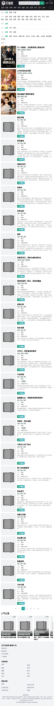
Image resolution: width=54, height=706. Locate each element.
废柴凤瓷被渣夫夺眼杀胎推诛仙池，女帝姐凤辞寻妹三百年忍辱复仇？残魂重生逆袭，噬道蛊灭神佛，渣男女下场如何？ (34, 456)
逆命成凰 (20, 328)
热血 (39, 19)
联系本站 (4, 648)
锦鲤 (18, 166)
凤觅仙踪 (20, 211)
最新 (6, 36)
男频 (10, 12)
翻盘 (26, 283)
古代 (10, 28)
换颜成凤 (20, 561)
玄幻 (39, 8)
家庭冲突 (29, 49)
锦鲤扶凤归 (21, 164)
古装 (22, 330)
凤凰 (25, 120)
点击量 (43, 36)
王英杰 (23, 381)
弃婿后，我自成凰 (24, 421)
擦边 (35, 19)
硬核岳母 (24, 49)
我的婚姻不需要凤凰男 (25, 94)
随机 (38, 36)
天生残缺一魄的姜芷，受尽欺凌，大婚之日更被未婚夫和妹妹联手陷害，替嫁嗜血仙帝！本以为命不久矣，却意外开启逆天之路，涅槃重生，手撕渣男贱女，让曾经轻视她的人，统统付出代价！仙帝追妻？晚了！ (34, 597)
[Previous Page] (19, 608)
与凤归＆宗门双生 (24, 444)
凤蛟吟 (19, 187)
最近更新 (49, 36)
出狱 (18, 306)
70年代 (22, 353)
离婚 (26, 96)
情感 (31, 19)
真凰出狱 (20, 304)
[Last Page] (38, 608)
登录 (47, 3)
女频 (14, 12)
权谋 (6, 8)
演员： (19, 54)
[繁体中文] (13, 645)
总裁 (10, 19)
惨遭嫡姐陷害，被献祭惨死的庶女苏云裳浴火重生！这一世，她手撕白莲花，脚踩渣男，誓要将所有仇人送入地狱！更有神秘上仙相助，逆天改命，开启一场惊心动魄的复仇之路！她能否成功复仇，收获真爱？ (34, 504)
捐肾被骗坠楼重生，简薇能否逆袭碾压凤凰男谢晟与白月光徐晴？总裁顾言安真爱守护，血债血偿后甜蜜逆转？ (34, 409)
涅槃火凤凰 (21, 514)
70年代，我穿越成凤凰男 (26, 351)
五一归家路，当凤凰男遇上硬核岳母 (31, 47)
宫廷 (18, 19)
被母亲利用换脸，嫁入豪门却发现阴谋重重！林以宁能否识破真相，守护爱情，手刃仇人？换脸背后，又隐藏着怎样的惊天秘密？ (34, 572)
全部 (2, 8)
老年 (25, 470)
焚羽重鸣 (20, 141)
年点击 (28, 36)
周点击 (15, 36)
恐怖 (27, 19)
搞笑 (2, 19)
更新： (19, 56)
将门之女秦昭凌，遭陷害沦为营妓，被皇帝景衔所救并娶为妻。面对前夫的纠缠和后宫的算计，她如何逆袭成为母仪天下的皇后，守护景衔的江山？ (34, 550)
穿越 (11, 8)
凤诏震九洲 (21, 538)
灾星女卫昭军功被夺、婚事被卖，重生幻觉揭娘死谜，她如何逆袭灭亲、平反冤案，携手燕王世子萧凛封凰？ (34, 339)
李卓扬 (23, 428)
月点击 (3, 39)
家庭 (14, 19)
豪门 (22, 563)
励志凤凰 (25, 73)
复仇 (22, 306)
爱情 (15, 8)
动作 (22, 517)
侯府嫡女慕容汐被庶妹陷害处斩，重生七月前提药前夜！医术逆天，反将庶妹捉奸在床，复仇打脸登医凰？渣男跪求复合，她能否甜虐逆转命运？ (34, 387)
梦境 (22, 236)
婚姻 (23, 8)
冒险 (23, 19)
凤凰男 (19, 49)
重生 (22, 143)
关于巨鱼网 (4, 654)
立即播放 (21, 66)
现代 (14, 28)
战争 (43, 8)
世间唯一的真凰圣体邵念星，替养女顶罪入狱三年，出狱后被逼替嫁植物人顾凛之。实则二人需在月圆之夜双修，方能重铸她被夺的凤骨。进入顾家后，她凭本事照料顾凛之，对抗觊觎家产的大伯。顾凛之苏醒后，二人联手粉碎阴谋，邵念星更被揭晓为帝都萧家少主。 (34, 317)
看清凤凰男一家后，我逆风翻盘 (29, 281)
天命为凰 (20, 584)
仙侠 (22, 190)
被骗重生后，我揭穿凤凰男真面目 (30, 398)
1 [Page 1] (23, 608)
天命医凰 (20, 374)
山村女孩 (30, 73)
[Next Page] (34, 608)
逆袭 (31, 8)
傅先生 (23, 260)
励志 (27, 8)
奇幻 (35, 8)
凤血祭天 (20, 491)
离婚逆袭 (28, 260)
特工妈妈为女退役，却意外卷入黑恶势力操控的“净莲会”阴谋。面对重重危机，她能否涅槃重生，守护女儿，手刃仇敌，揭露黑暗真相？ (34, 526)
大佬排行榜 (4, 690)
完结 (10, 32)
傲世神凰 (20, 117)
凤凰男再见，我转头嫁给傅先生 (29, 257)
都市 (19, 8)
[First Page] (15, 608)
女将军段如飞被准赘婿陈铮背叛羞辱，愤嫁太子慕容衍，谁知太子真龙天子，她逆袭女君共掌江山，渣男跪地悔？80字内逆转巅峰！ (34, 434)
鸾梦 (19, 234)
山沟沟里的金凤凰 (24, 71)
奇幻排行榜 (30, 685)
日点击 (33, 36)
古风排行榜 (4, 687)
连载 (14, 32)
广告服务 (4, 656)
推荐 (10, 36)
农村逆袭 (19, 73)
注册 (51, 3)
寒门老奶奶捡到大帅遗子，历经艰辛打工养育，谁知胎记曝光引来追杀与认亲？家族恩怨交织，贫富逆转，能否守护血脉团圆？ (34, 479)
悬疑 (6, 19)
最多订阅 (21, 36)
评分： (19, 52)
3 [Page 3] (30, 608)
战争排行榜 (30, 687)
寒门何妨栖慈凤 (23, 468)
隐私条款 (4, 651)
